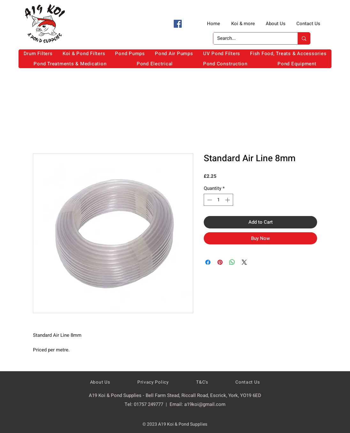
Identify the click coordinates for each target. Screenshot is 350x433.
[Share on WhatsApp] (232, 262)
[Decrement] (209, 200)
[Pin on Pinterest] (220, 262)
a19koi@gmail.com (204, 404)
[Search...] (250, 38)
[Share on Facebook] (208, 262)
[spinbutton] (218, 200)
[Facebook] (178, 24)
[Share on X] (244, 262)
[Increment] (228, 200)
